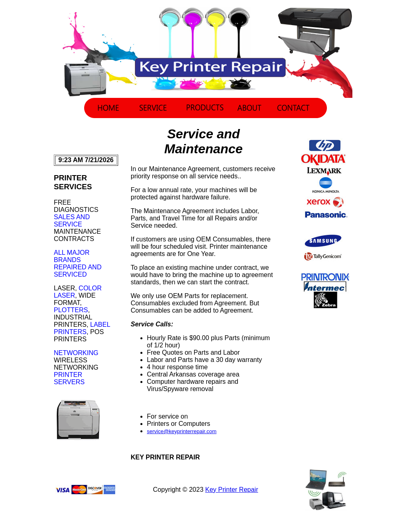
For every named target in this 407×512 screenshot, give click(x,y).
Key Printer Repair (231, 489)
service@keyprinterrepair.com (181, 431)
